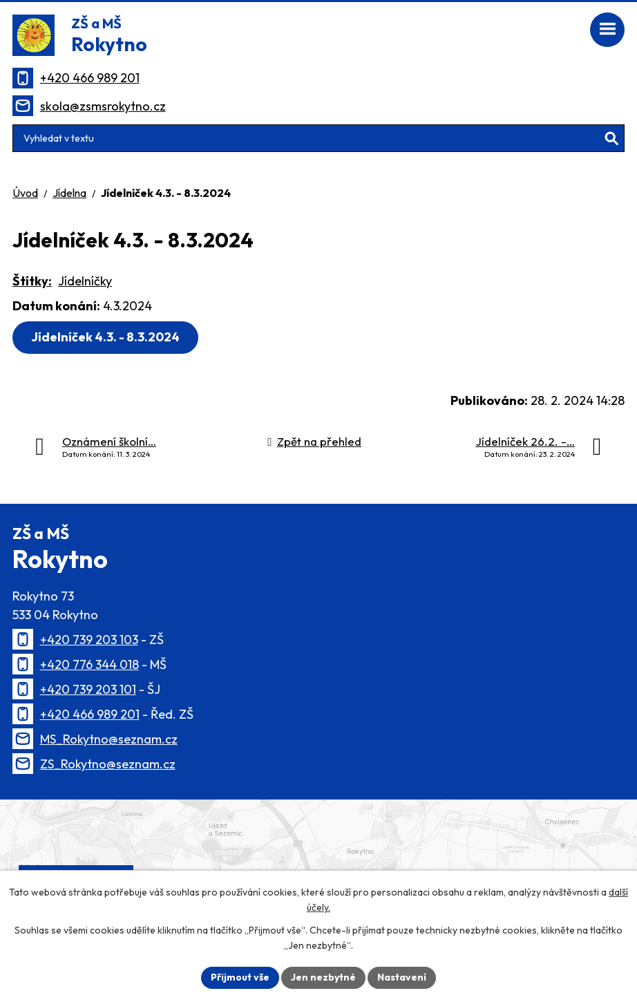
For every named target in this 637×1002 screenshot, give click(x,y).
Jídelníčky (85, 281)
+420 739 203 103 (89, 639)
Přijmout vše (240, 977)
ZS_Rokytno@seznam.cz (107, 764)
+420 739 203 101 (88, 689)
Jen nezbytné (323, 977)
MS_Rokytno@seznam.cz (109, 739)
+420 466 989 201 (90, 78)
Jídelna (69, 193)
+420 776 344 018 (89, 664)
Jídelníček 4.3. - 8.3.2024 (105, 337)
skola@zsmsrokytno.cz (103, 106)
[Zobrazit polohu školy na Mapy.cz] (318, 862)
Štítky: (32, 281)
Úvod (25, 193)
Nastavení (401, 977)
